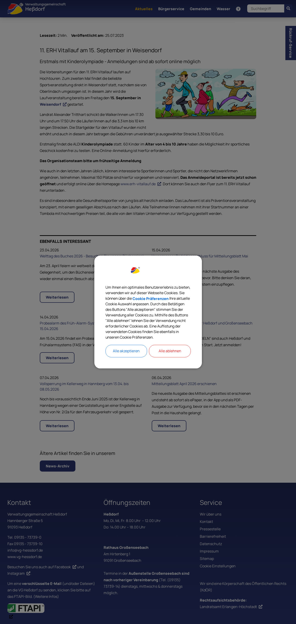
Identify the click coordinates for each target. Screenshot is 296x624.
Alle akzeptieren (126, 351)
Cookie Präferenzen (172, 298)
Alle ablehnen (169, 351)
